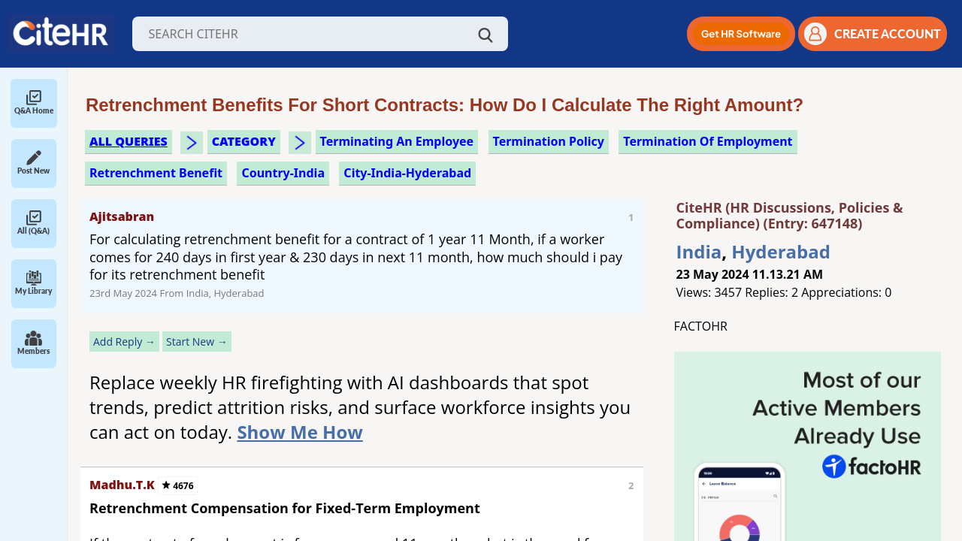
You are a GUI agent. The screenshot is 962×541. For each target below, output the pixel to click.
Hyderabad (780, 251)
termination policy (548, 141)
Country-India (283, 173)
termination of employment (707, 141)
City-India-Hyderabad (407, 173)
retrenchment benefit (155, 173)
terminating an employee (397, 141)
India (699, 251)
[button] (741, 34)
